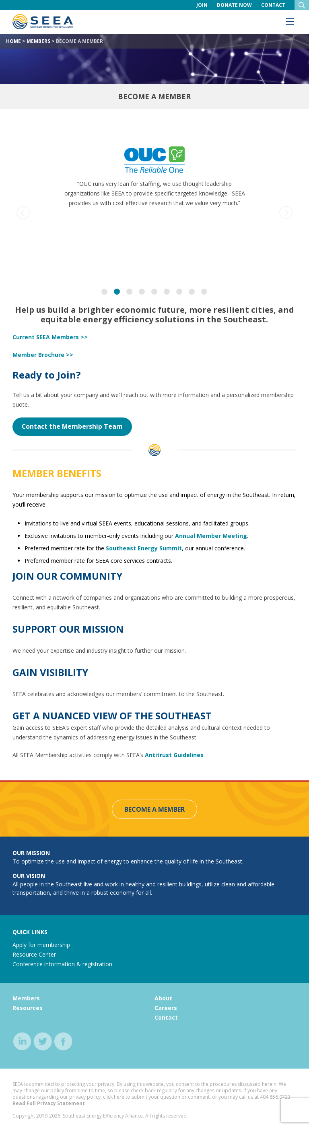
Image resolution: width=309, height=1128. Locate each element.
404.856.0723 (275, 1096)
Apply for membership (41, 945)
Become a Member (154, 809)
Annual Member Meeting (211, 536)
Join (202, 5)
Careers (165, 1008)
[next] (286, 213)
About (163, 998)
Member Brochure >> (42, 354)
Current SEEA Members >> (50, 337)
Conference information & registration (62, 964)
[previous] (23, 213)
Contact (273, 5)
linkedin (22, 1041)
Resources (27, 1008)
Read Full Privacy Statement (48, 1103)
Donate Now (234, 5)
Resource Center (34, 954)
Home (13, 41)
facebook (63, 1041)
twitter (43, 1041)
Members (38, 41)
